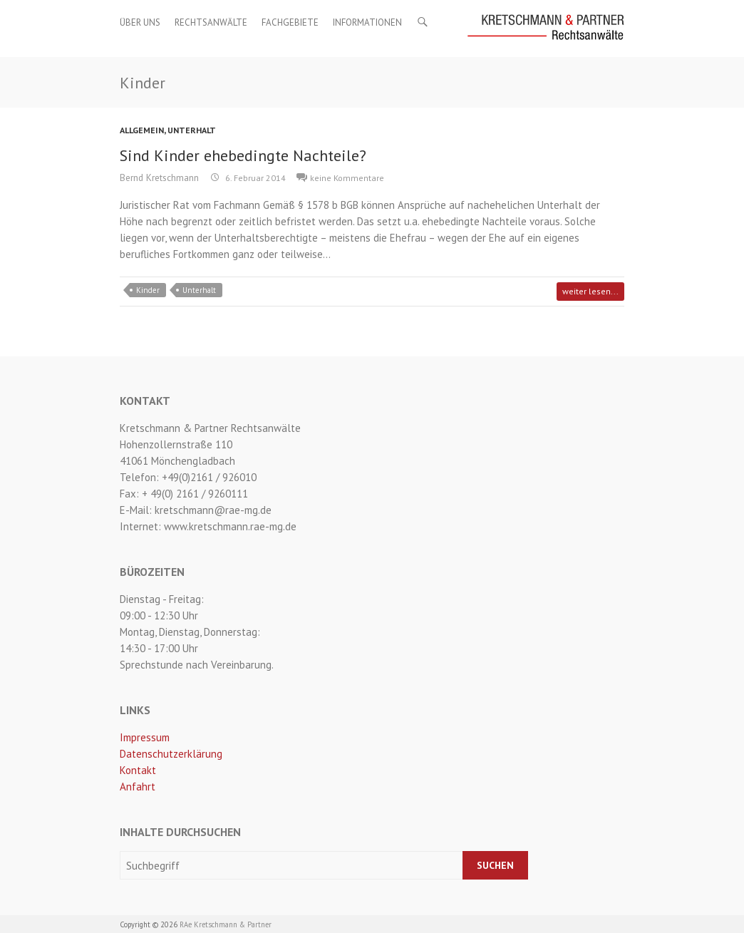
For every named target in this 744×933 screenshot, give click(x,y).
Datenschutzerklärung (171, 754)
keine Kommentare (347, 177)
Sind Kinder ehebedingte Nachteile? (243, 155)
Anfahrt (137, 786)
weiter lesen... (590, 291)
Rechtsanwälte (211, 22)
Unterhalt (191, 130)
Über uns (140, 22)
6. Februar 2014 (254, 177)
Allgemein (142, 130)
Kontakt (138, 770)
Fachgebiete (290, 22)
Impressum (145, 737)
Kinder (148, 290)
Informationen (367, 22)
